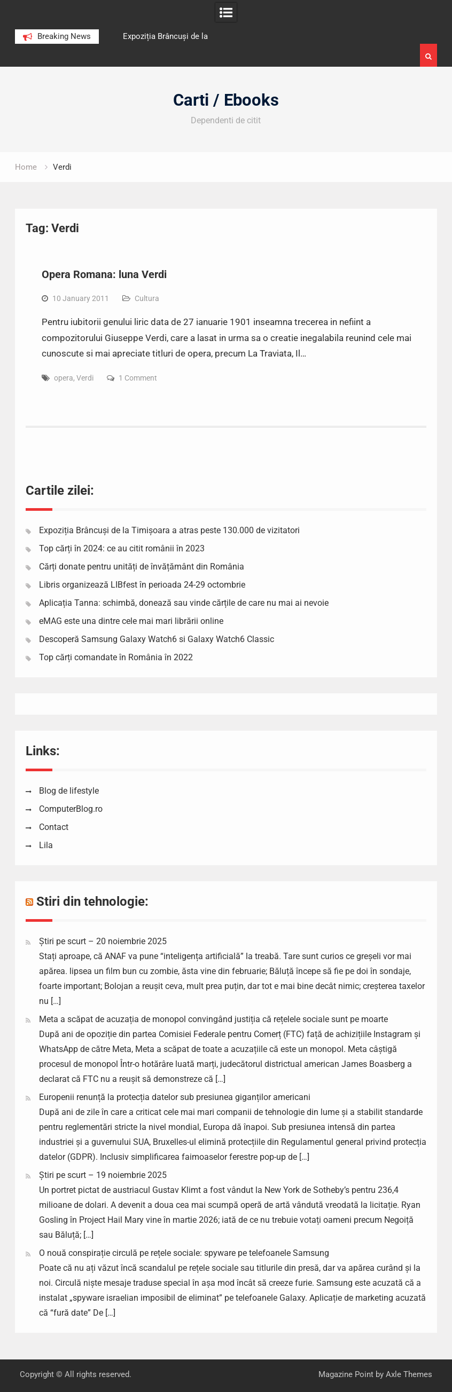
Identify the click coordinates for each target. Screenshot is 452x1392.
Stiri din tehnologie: (92, 901)
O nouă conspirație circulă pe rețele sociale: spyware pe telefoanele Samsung (184, 1253)
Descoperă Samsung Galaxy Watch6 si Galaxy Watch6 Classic (156, 639)
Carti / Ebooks (226, 100)
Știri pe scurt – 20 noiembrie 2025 (103, 941)
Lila (46, 845)
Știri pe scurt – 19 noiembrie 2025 (103, 1175)
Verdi (84, 378)
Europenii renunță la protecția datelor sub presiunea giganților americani (174, 1097)
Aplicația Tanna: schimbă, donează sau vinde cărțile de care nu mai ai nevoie (184, 603)
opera (63, 378)
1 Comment (138, 378)
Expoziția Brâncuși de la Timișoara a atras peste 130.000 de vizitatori (169, 530)
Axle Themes (409, 1374)
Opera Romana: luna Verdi (104, 274)
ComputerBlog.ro (71, 809)
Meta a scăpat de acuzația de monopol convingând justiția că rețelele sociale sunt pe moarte (213, 1019)
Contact (53, 827)
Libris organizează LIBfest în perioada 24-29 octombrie (142, 585)
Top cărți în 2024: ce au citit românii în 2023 (122, 548)
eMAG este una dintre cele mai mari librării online (131, 621)
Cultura (147, 298)
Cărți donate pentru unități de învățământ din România (141, 566)
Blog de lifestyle (69, 791)
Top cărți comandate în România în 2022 (116, 657)
